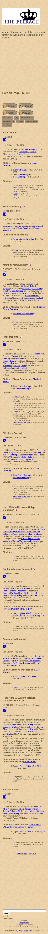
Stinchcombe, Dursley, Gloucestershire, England (20, 153)
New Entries (7, 118)
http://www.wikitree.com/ (21, 422)
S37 (15, 556)
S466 (15, 687)
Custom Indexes (26, 118)
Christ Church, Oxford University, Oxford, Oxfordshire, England (21, 540)
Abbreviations (8, 121)
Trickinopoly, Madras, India (14, 365)
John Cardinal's (19, 930)
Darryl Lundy (24, 923)
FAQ (16, 118)
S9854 (16, 403)
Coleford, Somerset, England (15, 368)
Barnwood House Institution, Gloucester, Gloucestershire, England (23, 296)
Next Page (7, 125)
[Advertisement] (24, 65)
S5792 (16, 185)
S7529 (16, 420)
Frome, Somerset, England (20, 459)
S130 (15, 194)
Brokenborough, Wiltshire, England (17, 293)
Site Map (19, 121)
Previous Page (31, 121)
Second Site (27, 930)
